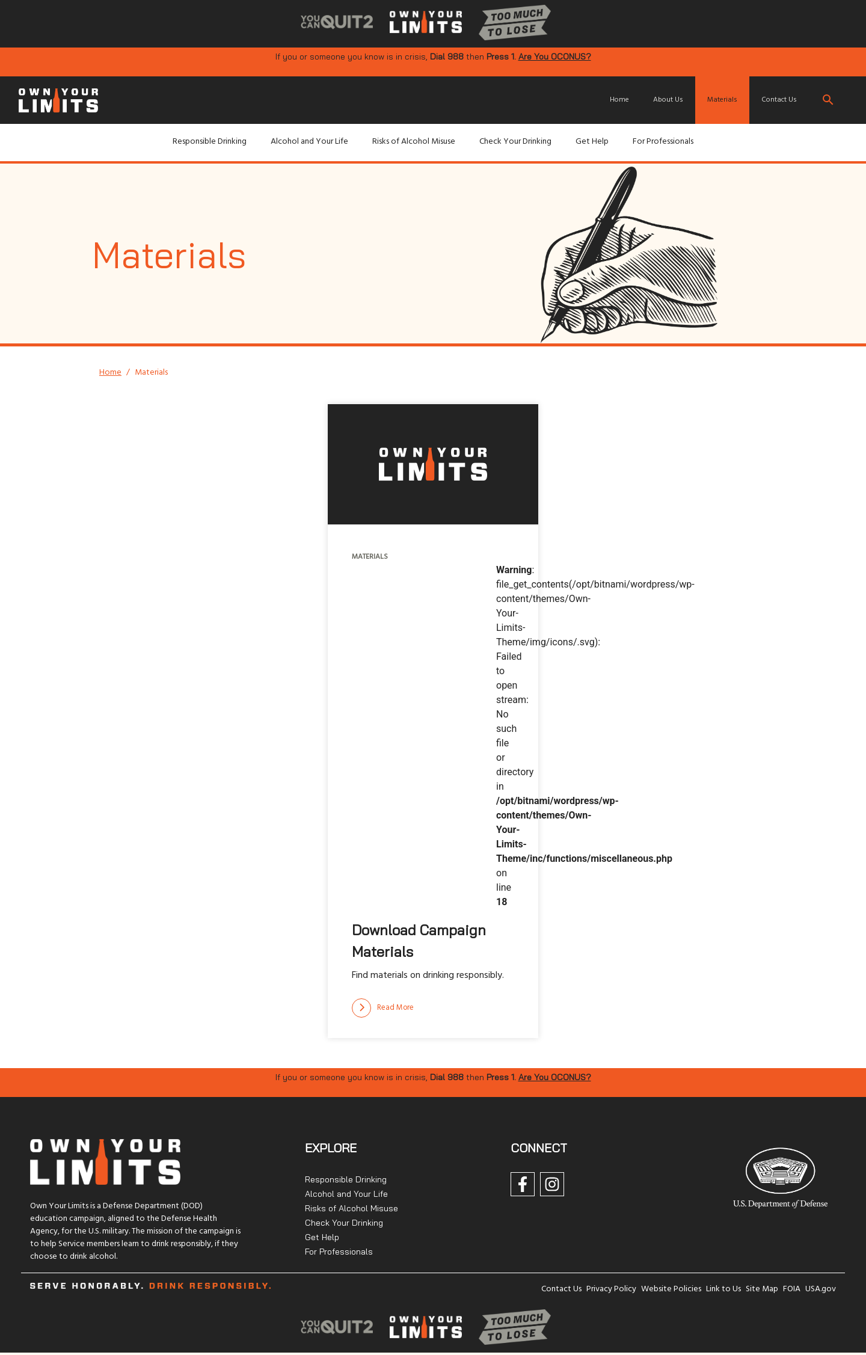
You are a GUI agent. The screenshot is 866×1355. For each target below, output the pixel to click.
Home (619, 100)
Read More (383, 1008)
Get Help (592, 142)
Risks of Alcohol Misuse (413, 142)
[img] (337, 23)
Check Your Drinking (515, 142)
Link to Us (723, 1289)
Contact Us (779, 100)
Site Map (762, 1289)
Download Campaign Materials (419, 940)
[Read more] (383, 1008)
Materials (722, 100)
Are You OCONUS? (554, 56)
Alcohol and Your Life (309, 142)
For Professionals (663, 142)
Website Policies (671, 1289)
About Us (668, 100)
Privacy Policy (611, 1289)
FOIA (791, 1289)
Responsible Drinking (210, 142)
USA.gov (820, 1289)
